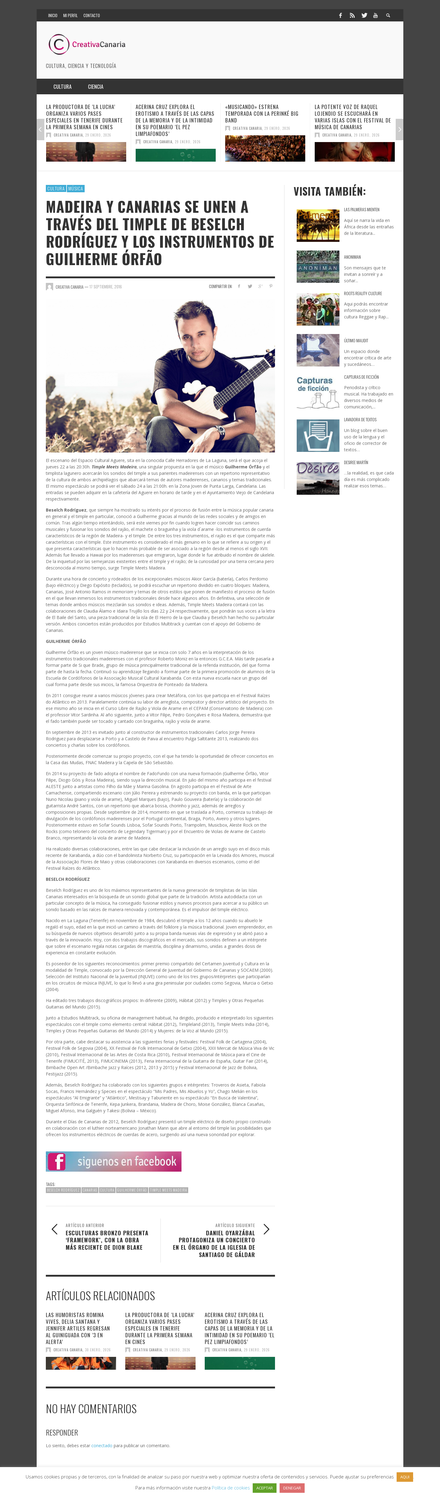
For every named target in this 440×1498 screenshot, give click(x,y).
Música (75, 188)
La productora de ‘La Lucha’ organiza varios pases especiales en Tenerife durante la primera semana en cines (84, 117)
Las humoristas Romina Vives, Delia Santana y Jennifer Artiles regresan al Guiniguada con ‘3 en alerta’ (78, 1328)
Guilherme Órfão (132, 1190)
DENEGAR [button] (292, 1488)
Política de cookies (231, 1488)
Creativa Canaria (68, 135)
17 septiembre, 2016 (106, 286)
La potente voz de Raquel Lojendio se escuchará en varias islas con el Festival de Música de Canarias (353, 117)
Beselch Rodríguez (63, 1190)
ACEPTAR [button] (264, 1488)
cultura (107, 1190)
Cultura (56, 188)
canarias (90, 1190)
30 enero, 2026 (98, 1349)
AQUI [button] (404, 1477)
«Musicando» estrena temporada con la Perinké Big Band (262, 113)
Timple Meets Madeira (168, 1190)
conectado (101, 1445)
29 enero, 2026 (98, 135)
